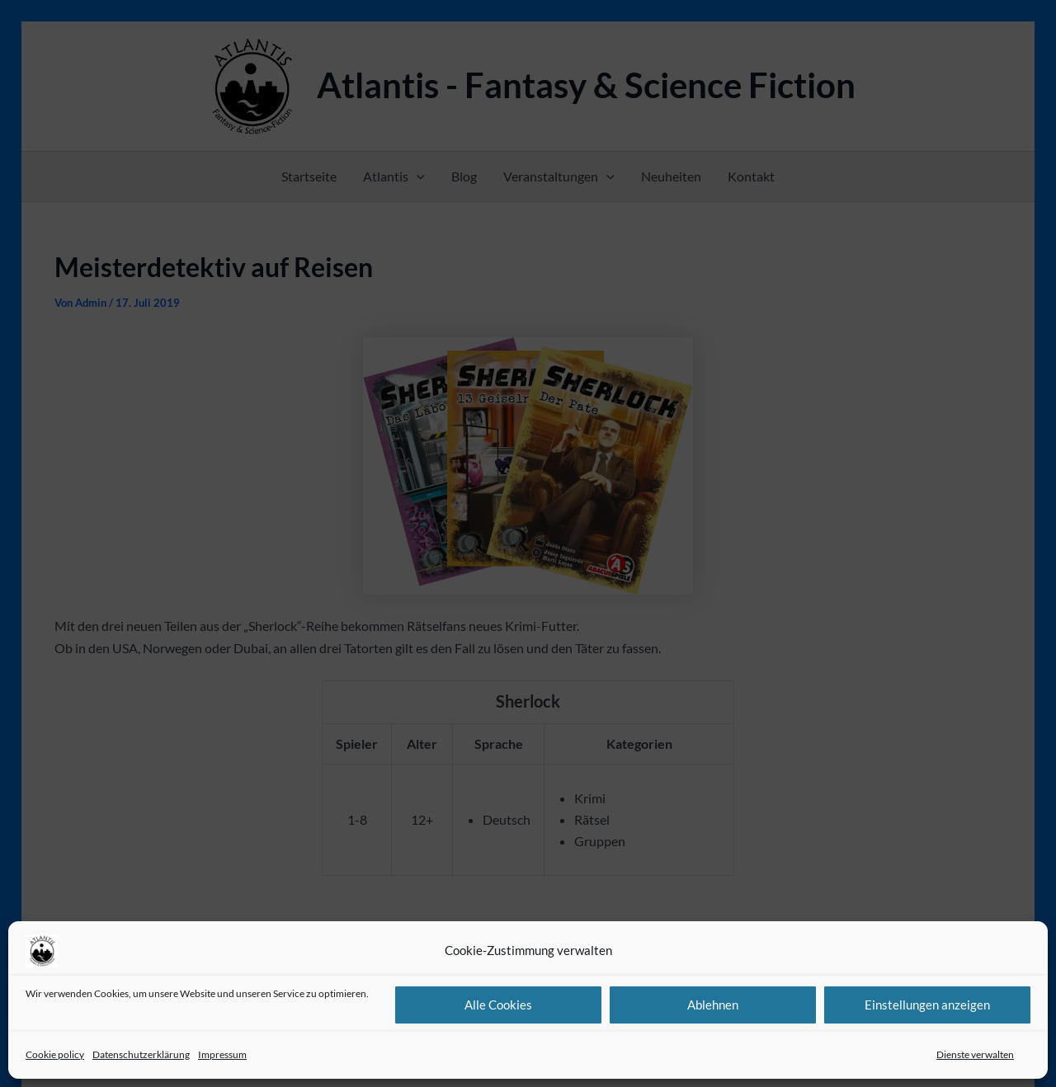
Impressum (222, 1054)
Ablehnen (712, 1004)
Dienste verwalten (975, 1054)
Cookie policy (55, 1054)
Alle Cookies (498, 1004)
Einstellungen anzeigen (927, 1004)
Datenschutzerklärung (141, 1054)
